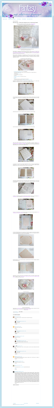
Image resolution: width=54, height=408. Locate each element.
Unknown (16, 356)
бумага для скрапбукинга (17, 76)
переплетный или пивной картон (18, 71)
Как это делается (16, 312)
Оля (15, 326)
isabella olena (16, 371)
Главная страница (26, 403)
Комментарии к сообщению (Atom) (20, 404)
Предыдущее (37, 403)
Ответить (16, 318)
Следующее (14, 403)
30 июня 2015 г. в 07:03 (18, 316)
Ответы (16, 329)
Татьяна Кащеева (19, 321)
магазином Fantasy (19, 308)
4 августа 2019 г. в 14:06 (19, 365)
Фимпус (16, 365)
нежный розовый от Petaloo (24, 276)
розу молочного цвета (31, 276)
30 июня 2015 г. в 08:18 (18, 326)
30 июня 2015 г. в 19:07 (23, 321)
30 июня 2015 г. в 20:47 (19, 356)
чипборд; (15, 77)
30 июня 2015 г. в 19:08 (23, 351)
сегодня (15, 368)
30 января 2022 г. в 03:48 (20, 371)
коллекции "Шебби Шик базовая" (26, 196)
